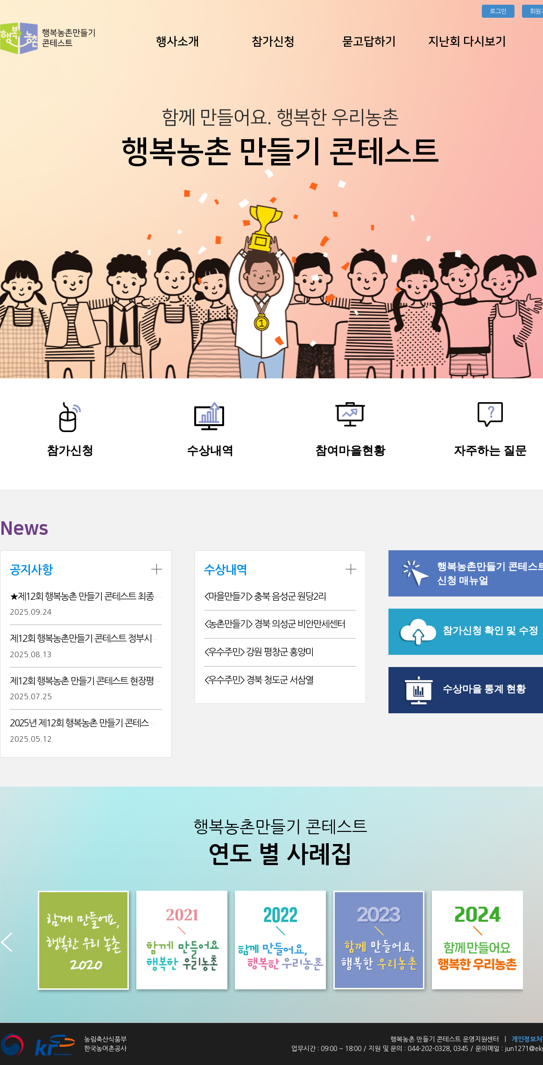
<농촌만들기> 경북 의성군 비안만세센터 (274, 624)
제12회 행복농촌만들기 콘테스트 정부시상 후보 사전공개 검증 (119, 638)
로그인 (498, 11)
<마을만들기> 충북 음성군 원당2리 (265, 596)
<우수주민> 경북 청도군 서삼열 (258, 680)
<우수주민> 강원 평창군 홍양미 (258, 652)
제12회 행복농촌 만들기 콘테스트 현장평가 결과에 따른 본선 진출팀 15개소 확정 (151, 681)
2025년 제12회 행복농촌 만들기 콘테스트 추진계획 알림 (109, 723)
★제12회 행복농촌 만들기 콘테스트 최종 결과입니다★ (106, 596)
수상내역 (210, 450)
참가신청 (70, 450)
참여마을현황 (350, 450)
